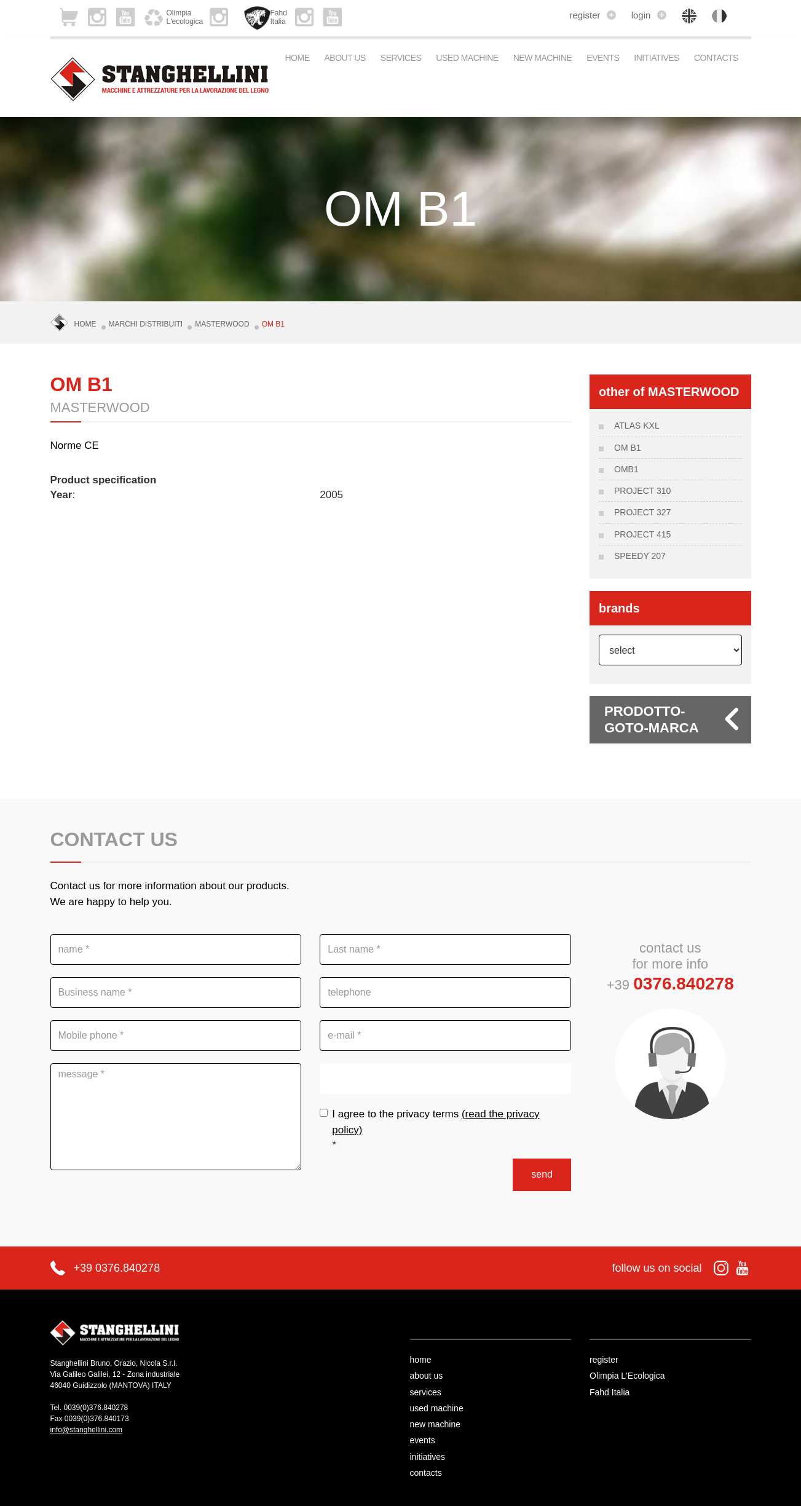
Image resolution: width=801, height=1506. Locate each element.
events (602, 58)
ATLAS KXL (637, 425)
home (421, 1360)
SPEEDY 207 (640, 556)
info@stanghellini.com (86, 1429)
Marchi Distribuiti (146, 324)
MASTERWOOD (222, 324)
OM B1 (273, 324)
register (592, 15)
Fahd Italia (609, 1392)
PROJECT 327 (642, 512)
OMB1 (626, 469)
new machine (542, 58)
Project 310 (642, 491)
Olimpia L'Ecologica (627, 1376)
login (648, 15)
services (401, 58)
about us (345, 58)
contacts (716, 58)
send (542, 1174)
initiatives (656, 58)
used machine (467, 58)
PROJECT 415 (642, 534)
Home (297, 58)
